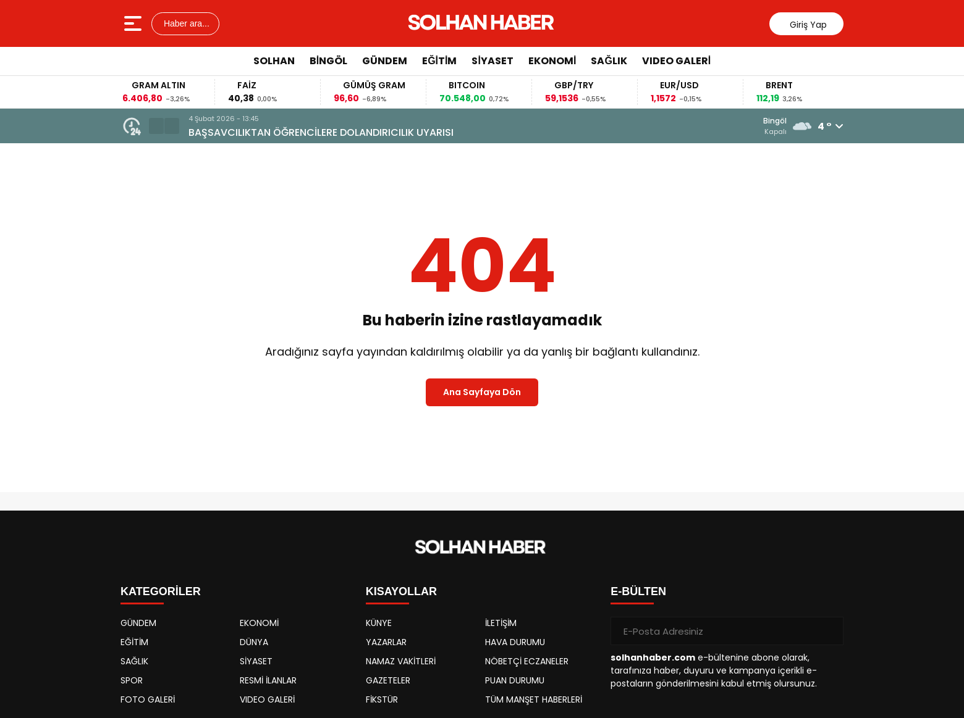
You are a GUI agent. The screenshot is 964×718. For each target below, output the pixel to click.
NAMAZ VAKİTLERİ (401, 661)
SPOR (131, 680)
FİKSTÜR (382, 699)
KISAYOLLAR (401, 591)
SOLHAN (274, 61)
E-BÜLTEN (638, 591)
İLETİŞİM (501, 623)
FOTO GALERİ (147, 699)
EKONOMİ (552, 61)
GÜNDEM (384, 61)
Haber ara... (185, 23)
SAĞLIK (609, 61)
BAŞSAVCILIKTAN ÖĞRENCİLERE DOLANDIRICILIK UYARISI (321, 132)
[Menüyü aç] (134, 23)
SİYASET (492, 61)
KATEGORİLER (160, 591)
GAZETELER (388, 680)
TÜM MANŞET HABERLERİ (533, 699)
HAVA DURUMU (515, 642)
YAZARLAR (386, 642)
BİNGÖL (328, 61)
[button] (156, 126)
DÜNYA (254, 642)
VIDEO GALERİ (676, 61)
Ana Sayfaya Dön (482, 392)
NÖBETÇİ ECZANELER (527, 661)
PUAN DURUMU (514, 680)
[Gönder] (829, 631)
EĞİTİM (439, 61)
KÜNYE (379, 623)
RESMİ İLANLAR (268, 680)
